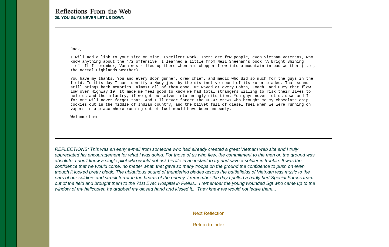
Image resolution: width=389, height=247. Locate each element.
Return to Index (209, 224)
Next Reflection (208, 213)
